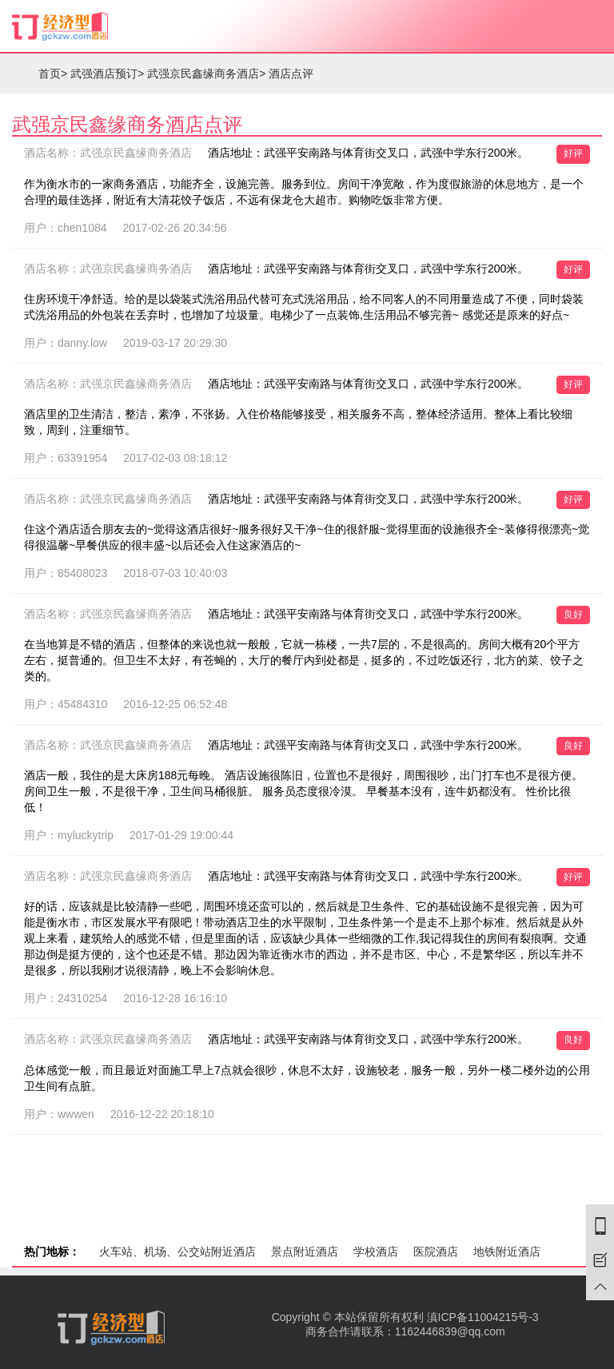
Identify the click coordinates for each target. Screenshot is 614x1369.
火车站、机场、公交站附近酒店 (177, 1251)
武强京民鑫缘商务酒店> (206, 73)
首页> (52, 73)
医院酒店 (435, 1251)
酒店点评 (291, 73)
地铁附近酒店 (506, 1251)
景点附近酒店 (304, 1251)
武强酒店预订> (107, 73)
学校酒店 (375, 1251)
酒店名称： (108, 152)
